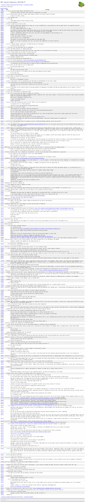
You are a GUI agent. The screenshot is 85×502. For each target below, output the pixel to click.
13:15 (2, 208)
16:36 (2, 254)
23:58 (2, 494)
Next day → (21, 4)
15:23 (2, 219)
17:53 (2, 272)
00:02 (2, 27)
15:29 (2, 230)
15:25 (2, 228)
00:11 (2, 79)
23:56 (2, 482)
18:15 (2, 411)
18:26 (2, 439)
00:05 (2, 39)
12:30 (2, 200)
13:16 (2, 211)
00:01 (2, 20)
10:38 (2, 142)
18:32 (2, 445)
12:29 (2, 194)
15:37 (2, 239)
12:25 (2, 174)
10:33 (2, 133)
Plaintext (31, 4)
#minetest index (13, 4)
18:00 (2, 316)
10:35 (2, 140)
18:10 (2, 383)
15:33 (2, 237)
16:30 (2, 248)
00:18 (2, 102)
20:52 (2, 454)
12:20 (2, 167)
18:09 (2, 380)
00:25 (2, 110)
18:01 (2, 322)
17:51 (2, 264)
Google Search (26, 4)
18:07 (2, 368)
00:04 (2, 36)
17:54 (2, 276)
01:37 (2, 124)
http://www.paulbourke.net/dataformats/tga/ (27, 105)
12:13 (2, 159)
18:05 (2, 358)
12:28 (2, 192)
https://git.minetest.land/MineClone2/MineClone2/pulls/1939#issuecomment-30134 (31, 431)
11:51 (2, 153)
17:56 (2, 291)
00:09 (2, 58)
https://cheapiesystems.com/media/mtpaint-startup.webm (47, 488)
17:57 (2, 293)
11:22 (2, 147)
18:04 (2, 353)
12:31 (2, 203)
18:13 (2, 405)
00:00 (2, 10)
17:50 (2, 260)
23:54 (2, 464)
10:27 (2, 127)
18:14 (2, 407)
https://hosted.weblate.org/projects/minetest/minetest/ (30, 158)
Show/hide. (20, 119)
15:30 (2, 233)
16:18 (2, 246)
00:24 (2, 107)
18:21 (2, 428)
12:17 (2, 162)
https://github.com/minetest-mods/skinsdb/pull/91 (33, 124)
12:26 (2, 179)
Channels (8, 4)
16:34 (2, 253)
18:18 (2, 418)
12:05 (2, 156)
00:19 (2, 105)
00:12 (2, 87)
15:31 (2, 235)
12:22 (2, 171)
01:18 (2, 121)
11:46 (2, 148)
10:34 (2, 134)
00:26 (2, 113)
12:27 (2, 186)
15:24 (2, 223)
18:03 (2, 337)
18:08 (2, 376)
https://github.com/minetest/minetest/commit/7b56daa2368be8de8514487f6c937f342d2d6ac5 (32, 422)
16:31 (2, 251)
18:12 (2, 394)
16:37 (2, 256)
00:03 (2, 30)
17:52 (2, 268)
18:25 (2, 430)
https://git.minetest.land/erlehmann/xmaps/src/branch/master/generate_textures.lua (32, 236)
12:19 (2, 164)
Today (18, 4)
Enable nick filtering (4, 8)
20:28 (2, 448)
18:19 (2, 421)
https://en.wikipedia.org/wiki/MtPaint (20, 486)
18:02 (2, 332)
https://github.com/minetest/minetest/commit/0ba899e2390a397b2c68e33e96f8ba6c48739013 (32, 398)
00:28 (2, 118)
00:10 (2, 69)
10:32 (2, 130)
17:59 (2, 312)
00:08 (2, 53)
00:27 (2, 116)
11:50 (2, 151)
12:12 (2, 158)
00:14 (2, 99)
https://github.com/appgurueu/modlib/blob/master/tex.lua (53, 270)
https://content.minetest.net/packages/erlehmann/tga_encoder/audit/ (28, 195)
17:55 (2, 277)
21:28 (2, 457)
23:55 (2, 469)
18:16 (2, 413)
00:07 (2, 44)
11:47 (2, 150)
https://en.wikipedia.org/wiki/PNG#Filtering (35, 60)
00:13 (2, 94)
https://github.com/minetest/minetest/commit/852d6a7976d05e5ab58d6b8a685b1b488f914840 (32, 404)
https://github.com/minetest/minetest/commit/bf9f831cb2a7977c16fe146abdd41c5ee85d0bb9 (32, 401)
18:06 (2, 364)
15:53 (2, 243)
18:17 (2, 414)
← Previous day (3, 4)
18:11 (2, 388)
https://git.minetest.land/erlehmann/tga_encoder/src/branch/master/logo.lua (54, 208)
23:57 (2, 486)
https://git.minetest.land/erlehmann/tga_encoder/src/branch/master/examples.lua (40, 228)
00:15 (2, 100)
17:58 (2, 304)
